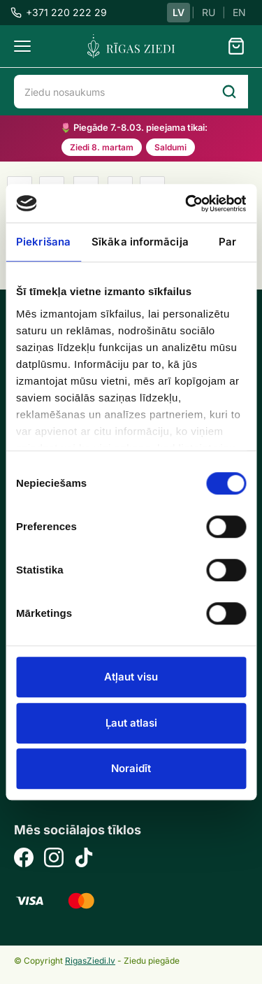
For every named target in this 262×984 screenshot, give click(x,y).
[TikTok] (84, 859)
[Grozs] (236, 46)
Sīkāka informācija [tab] (140, 241)
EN (239, 12)
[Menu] (22, 46)
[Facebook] (24, 859)
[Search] (229, 91)
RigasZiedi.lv (90, 960)
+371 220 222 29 (58, 12)
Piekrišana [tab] (43, 241)
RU (208, 12)
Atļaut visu (131, 676)
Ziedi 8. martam (101, 147)
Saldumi (170, 147)
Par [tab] (227, 241)
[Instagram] (54, 859)
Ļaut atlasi (131, 722)
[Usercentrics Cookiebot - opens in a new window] (186, 203)
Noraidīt (131, 768)
